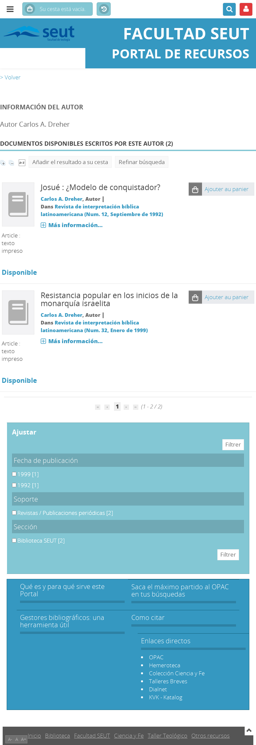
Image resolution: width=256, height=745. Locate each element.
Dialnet (158, 689)
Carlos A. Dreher (61, 198)
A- (10, 739)
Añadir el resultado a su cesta (70, 162)
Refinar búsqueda (142, 162)
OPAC (156, 657)
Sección (25, 526)
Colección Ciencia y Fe (177, 673)
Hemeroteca (164, 665)
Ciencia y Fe (129, 735)
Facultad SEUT (92, 735)
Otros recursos (210, 735)
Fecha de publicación (46, 460)
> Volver (10, 77)
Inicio (34, 735)
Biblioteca (57, 735)
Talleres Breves (168, 681)
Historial (103, 9)
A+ (23, 739)
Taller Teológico (167, 735)
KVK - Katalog (165, 697)
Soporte (26, 499)
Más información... (75, 225)
